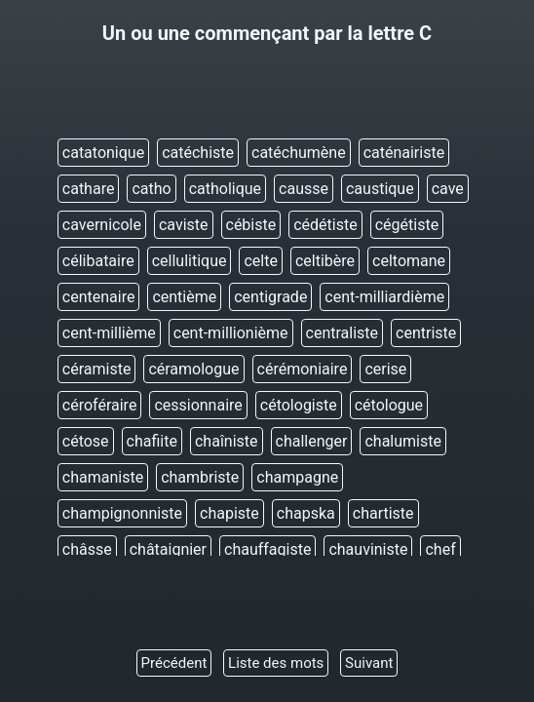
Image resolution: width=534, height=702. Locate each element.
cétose (85, 441)
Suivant (369, 663)
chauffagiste (267, 549)
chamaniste (102, 477)
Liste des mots (276, 663)
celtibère (325, 261)
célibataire (98, 261)
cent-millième (109, 333)
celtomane (408, 261)
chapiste (229, 513)
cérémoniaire (302, 369)
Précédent (174, 663)
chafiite (152, 441)
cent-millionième (230, 333)
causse (303, 188)
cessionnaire (198, 405)
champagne (297, 477)
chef (440, 549)
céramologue (193, 369)
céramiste (97, 369)
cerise (385, 369)
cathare (88, 188)
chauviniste (367, 549)
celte (260, 261)
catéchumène (298, 152)
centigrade (270, 297)
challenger (312, 441)
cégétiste (407, 224)
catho (151, 188)
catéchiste (198, 152)
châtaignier (168, 549)
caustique (380, 188)
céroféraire (99, 405)
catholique (225, 188)
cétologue (389, 405)
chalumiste (402, 441)
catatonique (103, 152)
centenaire (98, 297)
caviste (184, 224)
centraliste (342, 333)
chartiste (383, 513)
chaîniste (226, 441)
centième (184, 297)
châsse (87, 549)
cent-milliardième (384, 297)
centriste (426, 333)
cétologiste (298, 405)
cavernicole (101, 224)
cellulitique (189, 261)
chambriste (200, 477)
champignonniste (122, 513)
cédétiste (325, 224)
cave (448, 188)
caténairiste (404, 152)
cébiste (251, 224)
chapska (306, 513)
